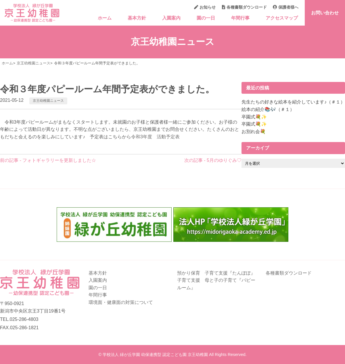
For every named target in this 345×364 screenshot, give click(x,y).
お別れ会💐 (253, 131)
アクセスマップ (282, 18)
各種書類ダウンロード (244, 7)
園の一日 (206, 18)
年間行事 (240, 18)
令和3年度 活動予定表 (155, 136)
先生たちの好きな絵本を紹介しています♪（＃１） (293, 101)
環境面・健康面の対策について (121, 302)
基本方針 (137, 18)
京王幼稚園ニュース (48, 101)
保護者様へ (285, 7)
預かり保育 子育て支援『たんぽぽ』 (216, 273)
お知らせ (205, 7)
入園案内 (171, 18)
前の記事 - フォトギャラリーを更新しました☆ (48, 160)
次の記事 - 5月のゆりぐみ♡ (212, 160)
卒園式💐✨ (254, 116)
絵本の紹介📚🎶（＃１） (267, 109)
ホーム (105, 18)
